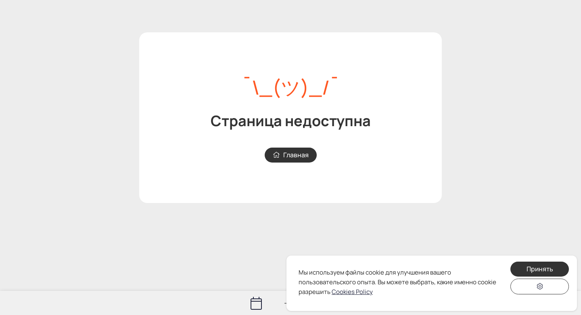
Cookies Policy (352, 292)
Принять (540, 268)
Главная (291, 154)
